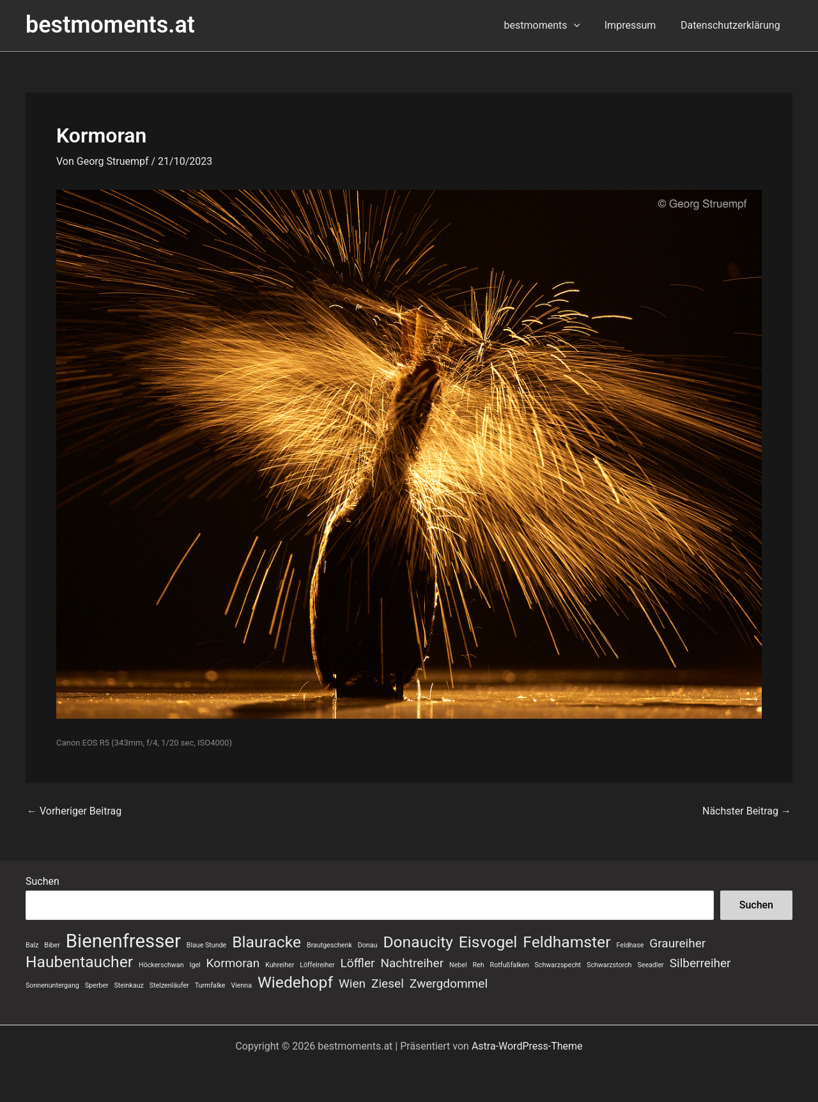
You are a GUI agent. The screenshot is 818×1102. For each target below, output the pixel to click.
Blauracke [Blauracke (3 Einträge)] (266, 942)
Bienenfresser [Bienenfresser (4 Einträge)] (123, 941)
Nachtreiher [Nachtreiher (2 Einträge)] (412, 963)
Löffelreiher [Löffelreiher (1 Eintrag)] (317, 965)
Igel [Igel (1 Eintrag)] (195, 965)
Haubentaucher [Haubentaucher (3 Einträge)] (79, 962)
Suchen (42, 881)
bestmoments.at (110, 24)
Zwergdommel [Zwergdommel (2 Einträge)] (449, 983)
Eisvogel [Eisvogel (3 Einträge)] (488, 942)
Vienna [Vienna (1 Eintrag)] (241, 985)
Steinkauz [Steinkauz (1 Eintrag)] (129, 985)
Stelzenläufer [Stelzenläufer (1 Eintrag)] (169, 985)
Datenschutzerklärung (732, 25)
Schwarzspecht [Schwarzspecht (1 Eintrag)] (558, 965)
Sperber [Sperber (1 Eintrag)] (97, 985)
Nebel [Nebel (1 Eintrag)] (458, 965)
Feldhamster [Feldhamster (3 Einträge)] (566, 942)
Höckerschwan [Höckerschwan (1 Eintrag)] (161, 965)
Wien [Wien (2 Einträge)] (352, 983)
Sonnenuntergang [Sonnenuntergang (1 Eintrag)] (52, 985)
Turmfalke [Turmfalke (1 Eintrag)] (210, 985)
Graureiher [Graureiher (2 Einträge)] (677, 943)
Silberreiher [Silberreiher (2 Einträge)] (700, 963)
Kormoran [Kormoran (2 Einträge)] (233, 963)
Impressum (637, 25)
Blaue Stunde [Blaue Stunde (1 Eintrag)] (206, 945)
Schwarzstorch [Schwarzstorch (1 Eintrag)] (609, 965)
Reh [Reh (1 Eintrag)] (478, 965)
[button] (584, 25)
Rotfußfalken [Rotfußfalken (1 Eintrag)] (509, 965)
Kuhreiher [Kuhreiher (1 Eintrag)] (279, 965)
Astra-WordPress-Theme (527, 1046)
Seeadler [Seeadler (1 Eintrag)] (650, 965)
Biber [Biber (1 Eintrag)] (51, 945)
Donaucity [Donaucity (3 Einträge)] (418, 942)
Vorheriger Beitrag (74, 811)
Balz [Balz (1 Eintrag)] (32, 945)
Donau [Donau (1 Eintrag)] (368, 945)
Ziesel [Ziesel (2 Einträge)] (387, 983)
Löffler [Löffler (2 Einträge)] (358, 963)
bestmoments (552, 25)
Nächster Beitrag (746, 811)
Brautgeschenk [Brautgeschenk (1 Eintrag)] (329, 945)
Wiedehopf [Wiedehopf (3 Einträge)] (295, 982)
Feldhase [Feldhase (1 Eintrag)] (630, 945)
